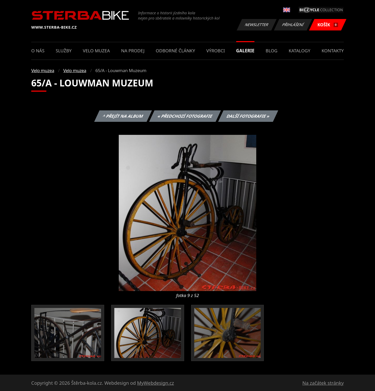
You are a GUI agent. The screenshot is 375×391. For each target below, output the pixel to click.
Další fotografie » (248, 116)
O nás (38, 51)
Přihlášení (293, 24)
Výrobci (215, 51)
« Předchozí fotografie (185, 116)
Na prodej (133, 51)
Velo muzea (96, 51)
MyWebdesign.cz (155, 383)
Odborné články (175, 51)
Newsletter (256, 24)
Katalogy (299, 51)
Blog (271, 51)
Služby (64, 51)
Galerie (245, 51)
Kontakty (333, 51)
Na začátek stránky (323, 383)
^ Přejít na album (123, 116)
